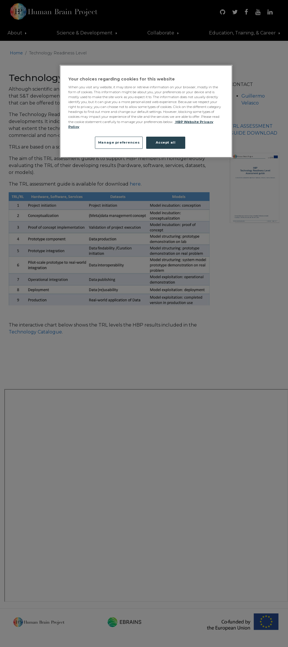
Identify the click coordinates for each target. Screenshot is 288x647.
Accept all (166, 142)
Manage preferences (119, 142)
